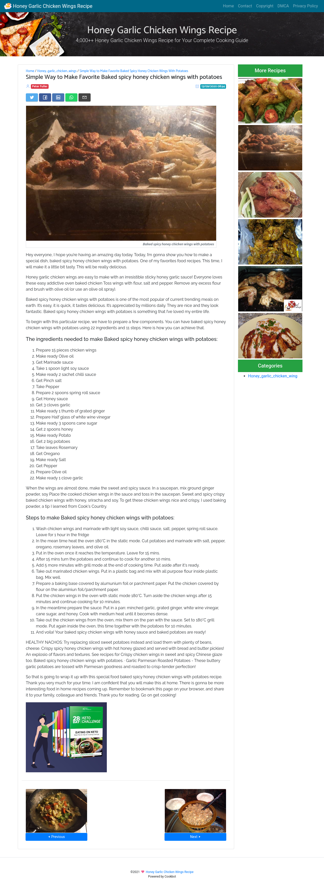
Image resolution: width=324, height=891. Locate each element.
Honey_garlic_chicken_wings (57, 71)
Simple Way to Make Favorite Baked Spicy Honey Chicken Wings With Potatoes (133, 71)
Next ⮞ (195, 837)
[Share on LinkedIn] (58, 97)
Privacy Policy (305, 6)
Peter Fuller (40, 86)
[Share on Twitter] (32, 97)
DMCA (283, 6)
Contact (245, 6)
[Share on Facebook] (45, 97)
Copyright (264, 6)
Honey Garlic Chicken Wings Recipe (48, 6)
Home (228, 6)
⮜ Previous (56, 837)
